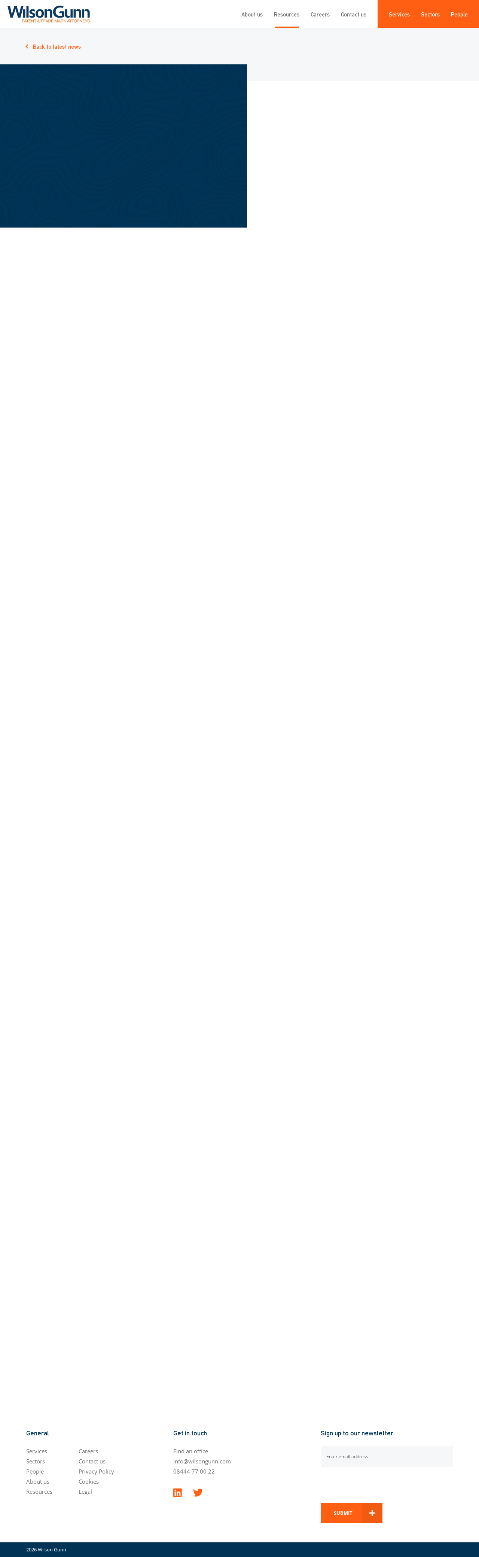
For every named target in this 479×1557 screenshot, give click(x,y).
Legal (85, 1491)
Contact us (353, 14)
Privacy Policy (96, 1471)
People (459, 14)
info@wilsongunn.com (202, 1461)
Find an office (190, 1451)
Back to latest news (57, 46)
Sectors (430, 14)
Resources (286, 14)
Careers (320, 14)
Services (399, 14)
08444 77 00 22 (194, 1471)
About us (252, 14)
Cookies (89, 1481)
